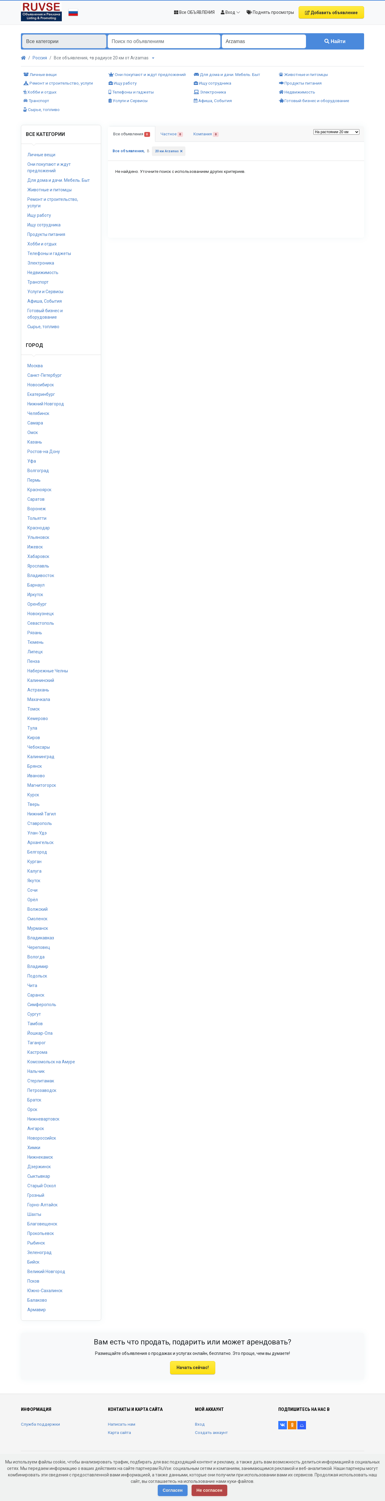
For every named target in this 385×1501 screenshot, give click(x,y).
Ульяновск (38, 537)
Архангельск (40, 842)
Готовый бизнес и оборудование (314, 100)
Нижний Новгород (45, 403)
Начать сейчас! (193, 1367)
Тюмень (35, 642)
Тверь (33, 804)
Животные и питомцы (303, 74)
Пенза (33, 661)
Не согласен (209, 1490)
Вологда (36, 956)
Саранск (35, 995)
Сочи (32, 890)
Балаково (37, 1300)
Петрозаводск (41, 1090)
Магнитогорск (41, 785)
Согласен (173, 1490)
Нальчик (36, 1071)
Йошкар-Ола (40, 1033)
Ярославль (38, 565)
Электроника (210, 92)
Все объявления (131, 134)
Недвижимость (297, 92)
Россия (40, 57)
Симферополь (41, 1004)
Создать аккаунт (211, 1432)
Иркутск (35, 594)
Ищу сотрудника (212, 83)
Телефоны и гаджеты (131, 92)
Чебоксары (38, 747)
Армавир (36, 1309)
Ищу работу (123, 83)
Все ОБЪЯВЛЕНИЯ (194, 12)
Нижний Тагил (41, 813)
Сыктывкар (38, 1176)
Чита (32, 985)
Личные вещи (40, 74)
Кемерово (37, 718)
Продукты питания (300, 83)
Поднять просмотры (270, 12)
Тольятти (36, 518)
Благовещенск (42, 1223)
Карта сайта (119, 1432)
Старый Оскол (41, 1185)
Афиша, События (213, 100)
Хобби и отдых (40, 92)
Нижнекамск (40, 1157)
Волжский (37, 909)
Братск (34, 1099)
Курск (33, 794)
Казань (34, 442)
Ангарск (35, 1128)
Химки (33, 1147)
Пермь (34, 480)
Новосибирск (40, 384)
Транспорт (36, 100)
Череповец (38, 947)
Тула (32, 728)
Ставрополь (39, 823)
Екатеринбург (41, 394)
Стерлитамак (40, 1080)
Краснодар (38, 527)
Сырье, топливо (41, 109)
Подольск (37, 975)
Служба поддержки (40, 1424)
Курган (34, 861)
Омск (32, 432)
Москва (35, 365)
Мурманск (37, 928)
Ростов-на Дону (43, 451)
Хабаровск (38, 556)
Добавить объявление (331, 12)
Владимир (37, 966)
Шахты (34, 1214)
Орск (32, 1109)
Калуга (34, 871)
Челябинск (38, 413)
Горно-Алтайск (42, 1204)
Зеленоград (39, 1252)
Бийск (33, 1262)
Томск (33, 709)
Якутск (33, 880)
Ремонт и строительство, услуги (58, 83)
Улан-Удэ (37, 832)
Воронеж (36, 508)
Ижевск (35, 546)
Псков (33, 1281)
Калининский (40, 680)
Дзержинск (39, 1166)
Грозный (35, 1195)
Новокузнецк (40, 613)
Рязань (34, 632)
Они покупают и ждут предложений (147, 74)
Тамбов (35, 1023)
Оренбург (37, 604)
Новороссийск (41, 1138)
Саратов (36, 499)
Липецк (35, 651)
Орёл (32, 899)
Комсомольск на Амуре (51, 1061)
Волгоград (38, 470)
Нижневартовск (43, 1119)
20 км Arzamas (167, 151)
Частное (172, 134)
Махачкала (38, 699)
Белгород (37, 852)
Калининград (40, 756)
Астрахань (38, 689)
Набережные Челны (47, 670)
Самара (35, 422)
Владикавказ (40, 937)
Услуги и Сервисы (128, 100)
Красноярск (39, 489)
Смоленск (37, 918)
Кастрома (37, 1052)
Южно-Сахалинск (44, 1290)
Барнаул (36, 585)
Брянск (34, 766)
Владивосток (40, 575)
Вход (200, 1424)
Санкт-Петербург (44, 375)
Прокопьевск (40, 1233)
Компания (206, 134)
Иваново (36, 775)
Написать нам (121, 1424)
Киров (33, 737)
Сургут (34, 1014)
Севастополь (40, 623)
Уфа (31, 461)
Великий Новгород (46, 1271)
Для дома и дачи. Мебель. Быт (227, 74)
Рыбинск (36, 1242)
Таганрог (36, 1042)
